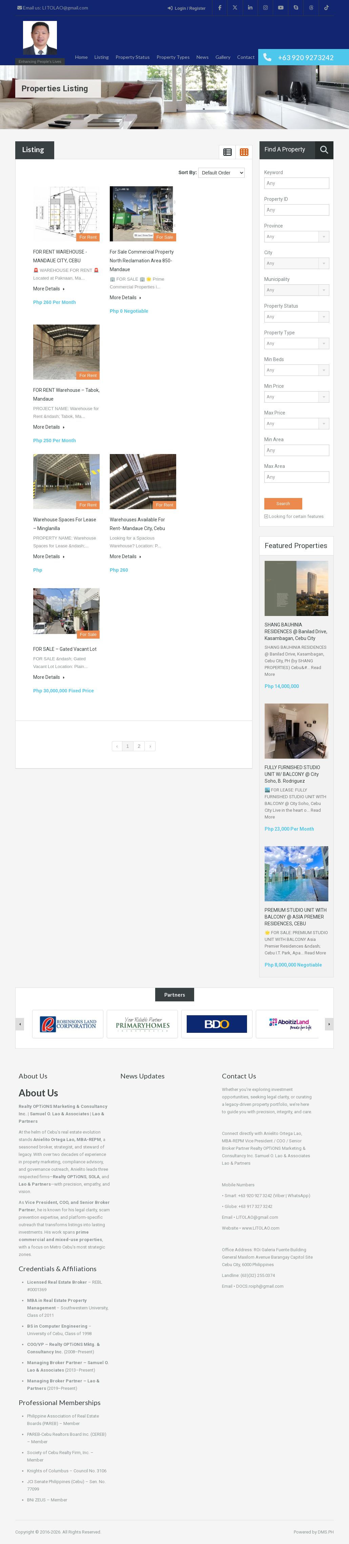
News (203, 57)
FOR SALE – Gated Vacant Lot (65, 649)
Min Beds (274, 359)
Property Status (133, 57)
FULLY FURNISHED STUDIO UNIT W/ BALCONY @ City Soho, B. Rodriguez (292, 774)
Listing (102, 57)
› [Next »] (150, 746)
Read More (315, 952)
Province (273, 226)
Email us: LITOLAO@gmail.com (52, 7)
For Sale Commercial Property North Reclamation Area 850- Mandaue (142, 260)
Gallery (222, 57)
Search (283, 503)
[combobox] (296, 236)
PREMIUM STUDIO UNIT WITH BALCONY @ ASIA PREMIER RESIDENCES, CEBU (296, 916)
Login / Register (187, 8)
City (268, 252)
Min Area (274, 439)
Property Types (173, 57)
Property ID (276, 199)
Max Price (274, 412)
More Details (48, 288)
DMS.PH (326, 1532)
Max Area (274, 466)
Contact (246, 57)
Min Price (274, 386)
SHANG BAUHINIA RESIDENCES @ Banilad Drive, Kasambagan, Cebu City (296, 631)
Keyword (273, 172)
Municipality (277, 279)
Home (81, 57)
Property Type (279, 332)
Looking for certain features (294, 516)
